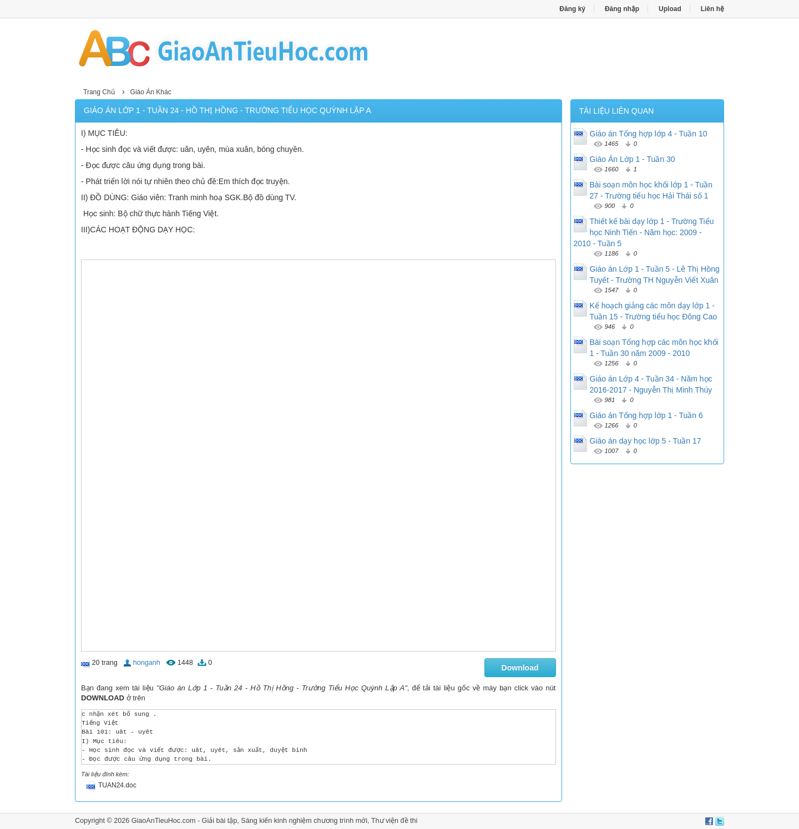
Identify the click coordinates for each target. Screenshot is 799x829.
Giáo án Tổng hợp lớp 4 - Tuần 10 (648, 133)
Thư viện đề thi (394, 821)
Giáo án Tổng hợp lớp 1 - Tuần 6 (646, 415)
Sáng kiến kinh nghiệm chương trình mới (304, 821)
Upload (670, 9)
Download (520, 667)
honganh (146, 663)
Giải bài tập (219, 821)
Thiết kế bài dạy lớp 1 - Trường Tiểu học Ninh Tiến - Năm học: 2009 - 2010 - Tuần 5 (644, 232)
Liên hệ (712, 9)
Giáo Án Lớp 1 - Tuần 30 (632, 159)
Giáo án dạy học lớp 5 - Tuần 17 (645, 440)
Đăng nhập (622, 9)
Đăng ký (572, 9)
